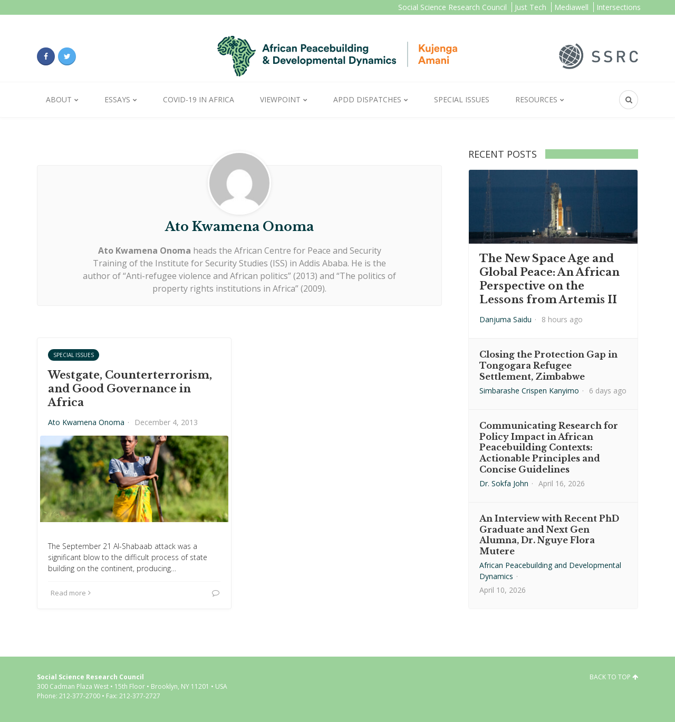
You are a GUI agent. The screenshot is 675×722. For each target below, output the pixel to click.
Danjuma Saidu (505, 319)
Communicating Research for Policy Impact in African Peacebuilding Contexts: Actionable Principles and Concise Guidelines (548, 447)
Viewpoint (280, 99)
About (59, 99)
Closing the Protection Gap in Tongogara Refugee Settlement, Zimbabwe (548, 365)
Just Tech (530, 7)
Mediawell (571, 7)
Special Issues (461, 99)
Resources (536, 99)
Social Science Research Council (452, 7)
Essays (117, 99)
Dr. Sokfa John (503, 483)
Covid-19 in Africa (198, 99)
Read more (71, 593)
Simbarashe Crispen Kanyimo (529, 391)
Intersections (618, 7)
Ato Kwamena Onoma (86, 422)
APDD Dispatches (367, 99)
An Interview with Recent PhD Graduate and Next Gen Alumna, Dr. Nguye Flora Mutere (549, 534)
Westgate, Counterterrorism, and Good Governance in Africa (130, 389)
